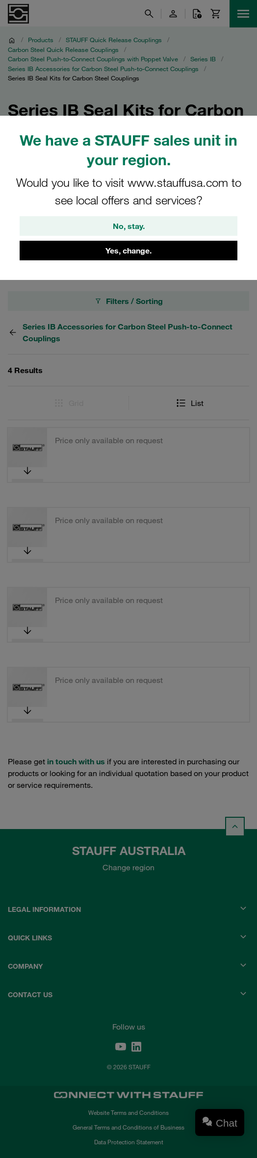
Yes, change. (128, 250)
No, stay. (129, 226)
